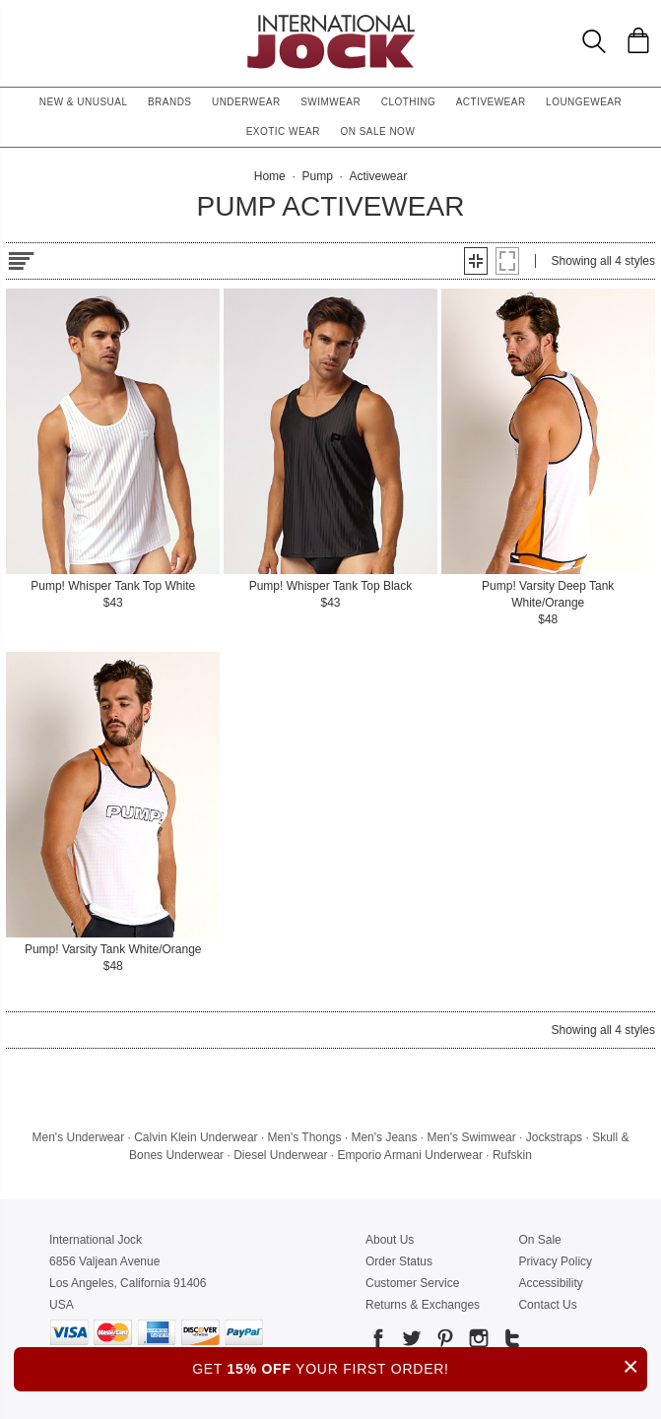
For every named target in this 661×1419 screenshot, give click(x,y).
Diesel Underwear (280, 1155)
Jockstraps (554, 1137)
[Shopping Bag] (638, 40)
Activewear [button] (491, 102)
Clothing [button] (408, 102)
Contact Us (547, 1305)
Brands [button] (170, 102)
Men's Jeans (384, 1137)
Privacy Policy (555, 1261)
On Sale (539, 1240)
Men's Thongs (305, 1137)
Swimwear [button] (330, 102)
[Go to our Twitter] (410, 1341)
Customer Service (412, 1283)
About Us (389, 1240)
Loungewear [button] (584, 102)
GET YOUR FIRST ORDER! (419, 1366)
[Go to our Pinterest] (443, 1341)
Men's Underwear (79, 1137)
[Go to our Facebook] (378, 1341)
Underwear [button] (246, 102)
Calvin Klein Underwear (195, 1137)
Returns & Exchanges (422, 1305)
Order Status (398, 1261)
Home (270, 176)
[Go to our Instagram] (477, 1341)
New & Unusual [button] (83, 102)
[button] (476, 261)
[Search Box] (594, 41)
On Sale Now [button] (377, 131)
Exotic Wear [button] (283, 131)
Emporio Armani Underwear (410, 1155)
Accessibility (550, 1283)
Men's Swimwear (471, 1137)
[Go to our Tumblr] (510, 1341)
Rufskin (512, 1155)
